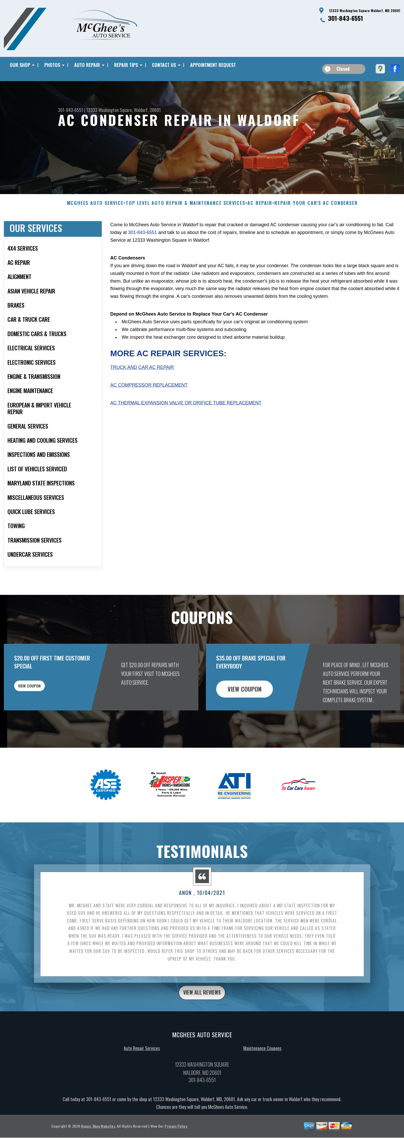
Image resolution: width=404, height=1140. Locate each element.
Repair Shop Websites (98, 1136)
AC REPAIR (259, 210)
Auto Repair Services (142, 1058)
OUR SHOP (20, 65)
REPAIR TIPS (126, 65)
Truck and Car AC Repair (142, 375)
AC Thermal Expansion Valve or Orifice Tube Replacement (186, 410)
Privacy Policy (176, 1136)
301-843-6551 (345, 18)
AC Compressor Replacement (149, 392)
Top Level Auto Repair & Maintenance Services (185, 210)
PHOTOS (52, 65)
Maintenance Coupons (262, 1058)
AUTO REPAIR (87, 65)
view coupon (43, 696)
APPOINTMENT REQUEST (213, 65)
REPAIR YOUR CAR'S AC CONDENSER (316, 210)
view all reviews (202, 1001)
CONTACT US (164, 65)
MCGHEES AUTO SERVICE (95, 210)
